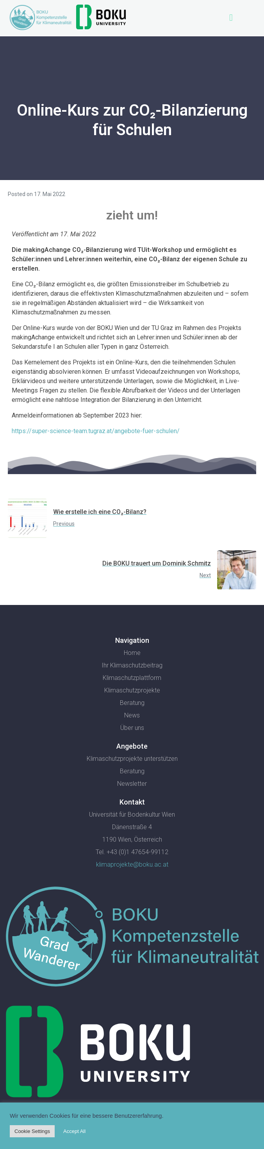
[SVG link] (132, 938)
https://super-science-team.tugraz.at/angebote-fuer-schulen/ (96, 431)
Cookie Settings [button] (32, 1131)
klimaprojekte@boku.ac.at (132, 864)
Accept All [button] (74, 1131)
